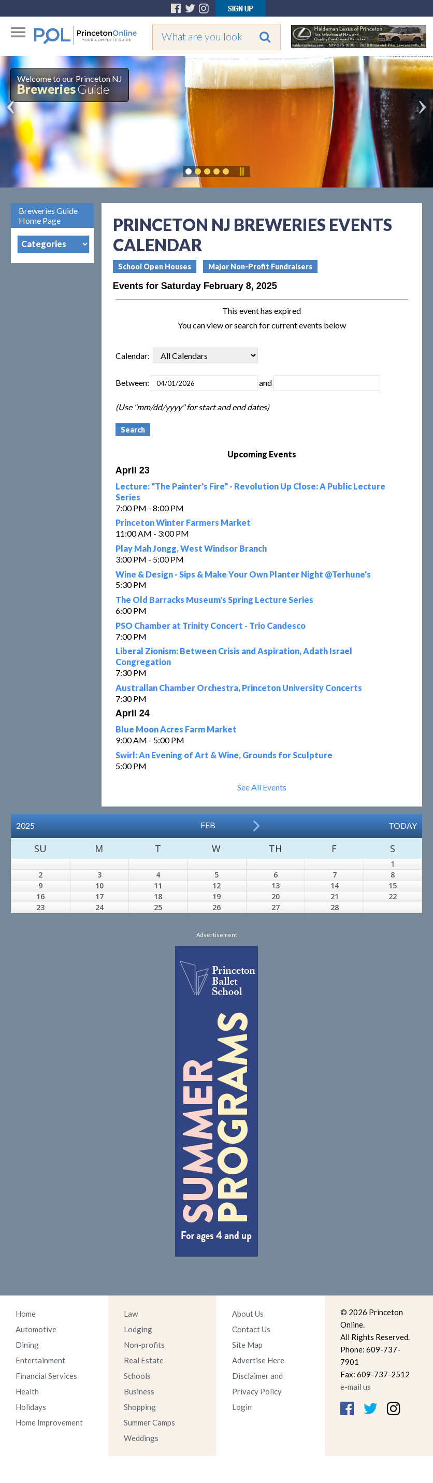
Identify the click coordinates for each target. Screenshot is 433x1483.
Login (242, 1407)
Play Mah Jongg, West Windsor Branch (191, 548)
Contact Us (251, 1329)
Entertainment (40, 1360)
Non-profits (144, 1344)
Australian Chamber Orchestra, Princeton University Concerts (239, 688)
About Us (248, 1313)
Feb (207, 825)
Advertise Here (258, 1360)
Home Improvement (49, 1422)
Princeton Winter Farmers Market (183, 522)
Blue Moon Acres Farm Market (176, 729)
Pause (241, 171)
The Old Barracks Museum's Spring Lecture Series (214, 599)
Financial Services (46, 1375)
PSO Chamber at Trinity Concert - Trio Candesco (211, 625)
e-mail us (355, 1386)
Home (26, 1313)
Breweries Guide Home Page (48, 215)
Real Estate (144, 1360)
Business (139, 1391)
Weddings (141, 1438)
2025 (25, 825)
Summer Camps (149, 1422)
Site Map (247, 1344)
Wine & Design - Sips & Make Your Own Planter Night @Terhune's (243, 574)
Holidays (31, 1407)
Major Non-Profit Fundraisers (260, 266)
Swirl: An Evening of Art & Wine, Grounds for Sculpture (224, 755)
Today (402, 825)
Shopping (140, 1407)
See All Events (261, 787)
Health (27, 1391)
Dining (27, 1344)
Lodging (138, 1329)
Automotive (36, 1329)
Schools (137, 1375)
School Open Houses (154, 266)
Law (131, 1313)
